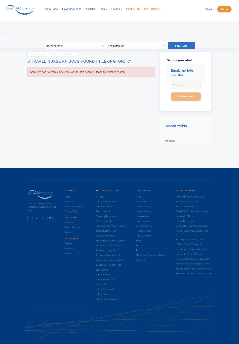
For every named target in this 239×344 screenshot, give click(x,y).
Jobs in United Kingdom (107, 299)
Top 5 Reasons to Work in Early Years (192, 249)
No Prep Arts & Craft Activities (189, 254)
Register (68, 243)
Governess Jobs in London (108, 245)
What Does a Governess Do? (189, 201)
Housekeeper (142, 216)
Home (67, 197)
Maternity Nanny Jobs (106, 231)
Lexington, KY (64, 54)
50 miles (170, 140)
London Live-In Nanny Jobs (108, 265)
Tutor (138, 250)
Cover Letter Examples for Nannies (192, 226)
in (37, 218)
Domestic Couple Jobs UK (108, 255)
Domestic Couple (144, 226)
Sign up (224, 9)
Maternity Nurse (143, 206)
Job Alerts (69, 248)
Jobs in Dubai (102, 270)
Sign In (68, 232)
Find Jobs (181, 45)
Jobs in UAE (101, 284)
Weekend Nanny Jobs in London (111, 226)
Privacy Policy (71, 211)
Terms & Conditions (74, 206)
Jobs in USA (101, 294)
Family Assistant (143, 235)
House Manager (143, 221)
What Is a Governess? (186, 206)
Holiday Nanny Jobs (105, 221)
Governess (141, 201)
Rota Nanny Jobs (104, 211)
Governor (140, 260)
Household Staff (143, 231)
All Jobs (99, 197)
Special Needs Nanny (186, 221)
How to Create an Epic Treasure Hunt (193, 259)
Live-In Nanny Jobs (105, 206)
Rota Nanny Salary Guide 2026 (190, 197)
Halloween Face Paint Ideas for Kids (192, 263)
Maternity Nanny (143, 211)
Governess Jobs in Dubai (107, 250)
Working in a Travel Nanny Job (189, 239)
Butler (139, 240)
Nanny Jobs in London (106, 201)
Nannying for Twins (184, 216)
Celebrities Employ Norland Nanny (192, 211)
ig (43, 218)
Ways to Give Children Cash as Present (194, 268)
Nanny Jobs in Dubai (105, 235)
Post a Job (69, 222)
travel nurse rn (38, 54)
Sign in (209, 9)
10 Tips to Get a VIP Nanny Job (189, 244)
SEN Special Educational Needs (150, 255)
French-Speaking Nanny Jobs (109, 260)
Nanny (139, 197)
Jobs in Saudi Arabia (105, 279)
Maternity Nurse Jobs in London (110, 240)
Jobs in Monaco (103, 274)
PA (137, 245)
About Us (69, 201)
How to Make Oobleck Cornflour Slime (193, 273)
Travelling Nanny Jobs (106, 216)
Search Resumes (72, 227)
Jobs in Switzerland (105, 289)
